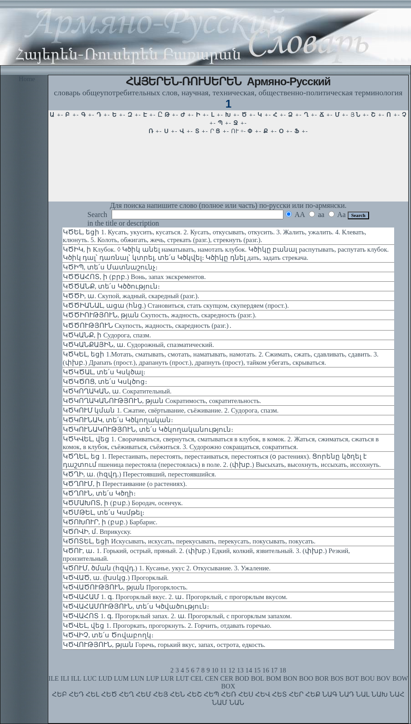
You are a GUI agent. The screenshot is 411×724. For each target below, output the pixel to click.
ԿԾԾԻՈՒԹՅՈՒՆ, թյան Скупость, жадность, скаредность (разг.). (160, 315)
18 (282, 670)
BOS (337, 678)
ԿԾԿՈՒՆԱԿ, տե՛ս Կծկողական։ (118, 420)
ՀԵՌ (228, 694)
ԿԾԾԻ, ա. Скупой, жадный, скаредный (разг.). (131, 296)
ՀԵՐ (296, 694)
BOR (322, 678)
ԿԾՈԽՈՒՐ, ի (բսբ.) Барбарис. (110, 522)
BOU (367, 678)
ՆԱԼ (363, 694)
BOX (228, 686)
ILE (53, 678)
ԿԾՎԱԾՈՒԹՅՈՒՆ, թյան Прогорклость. (125, 587)
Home (27, 79)
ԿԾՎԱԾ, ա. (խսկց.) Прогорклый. (116, 577)
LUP (152, 678)
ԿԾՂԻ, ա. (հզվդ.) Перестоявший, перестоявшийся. (139, 474)
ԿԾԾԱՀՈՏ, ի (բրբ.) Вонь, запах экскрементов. (134, 276)
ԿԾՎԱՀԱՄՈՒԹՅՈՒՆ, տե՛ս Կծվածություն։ (136, 606)
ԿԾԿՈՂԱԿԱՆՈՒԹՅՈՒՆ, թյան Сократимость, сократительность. (162, 400)
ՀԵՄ (143, 694)
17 (274, 670)
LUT (182, 678)
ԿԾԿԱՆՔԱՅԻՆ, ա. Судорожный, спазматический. (138, 344)
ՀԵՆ (177, 694)
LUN (137, 678)
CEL (196, 678)
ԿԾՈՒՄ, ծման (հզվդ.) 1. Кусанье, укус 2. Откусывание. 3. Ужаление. (167, 568)
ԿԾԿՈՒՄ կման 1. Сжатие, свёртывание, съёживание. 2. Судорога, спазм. (171, 410)
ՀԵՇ (194, 694)
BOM (273, 678)
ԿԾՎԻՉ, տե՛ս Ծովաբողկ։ (108, 635)
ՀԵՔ (312, 694)
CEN (211, 678)
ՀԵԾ (109, 694)
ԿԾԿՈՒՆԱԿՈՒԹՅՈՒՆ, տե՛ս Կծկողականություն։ (148, 429)
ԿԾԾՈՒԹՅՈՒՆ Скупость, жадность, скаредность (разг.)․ (147, 325)
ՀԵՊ (211, 694)
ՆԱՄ (219, 702)
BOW (400, 678)
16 (265, 670)
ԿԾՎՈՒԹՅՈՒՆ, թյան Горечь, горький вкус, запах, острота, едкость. (164, 644)
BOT (352, 678)
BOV (383, 678)
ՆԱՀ (397, 694)
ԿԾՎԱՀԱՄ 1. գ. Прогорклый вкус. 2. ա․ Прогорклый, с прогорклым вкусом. (175, 596)
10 (214, 670)
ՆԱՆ (236, 702)
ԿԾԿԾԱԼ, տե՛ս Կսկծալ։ (104, 372)
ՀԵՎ (262, 694)
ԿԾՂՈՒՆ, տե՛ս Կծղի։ (99, 493)
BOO (306, 678)
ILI (65, 678)
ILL (76, 678)
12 (231, 670)
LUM (121, 678)
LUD (105, 678)
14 (249, 670)
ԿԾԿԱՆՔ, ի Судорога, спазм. (107, 335)
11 (223, 670)
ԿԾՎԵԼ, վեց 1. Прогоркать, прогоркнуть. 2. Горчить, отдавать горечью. (167, 625)
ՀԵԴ (76, 694)
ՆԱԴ (346, 694)
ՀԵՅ (160, 694)
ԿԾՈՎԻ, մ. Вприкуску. (97, 531)
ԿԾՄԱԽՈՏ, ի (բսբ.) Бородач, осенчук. (123, 503)
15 (257, 670)
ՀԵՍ (245, 694)
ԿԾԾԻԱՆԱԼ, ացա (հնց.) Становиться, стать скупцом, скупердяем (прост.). (176, 305)
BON (290, 678)
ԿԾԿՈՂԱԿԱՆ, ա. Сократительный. (117, 391)
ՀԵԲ (59, 694)
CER (226, 678)
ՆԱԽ (379, 694)
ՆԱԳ (329, 694)
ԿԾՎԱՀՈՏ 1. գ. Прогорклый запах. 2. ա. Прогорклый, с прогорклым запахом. (177, 616)
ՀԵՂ (126, 694)
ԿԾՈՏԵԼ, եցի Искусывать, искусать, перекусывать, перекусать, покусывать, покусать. (189, 541)
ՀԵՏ (279, 694)
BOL (257, 678)
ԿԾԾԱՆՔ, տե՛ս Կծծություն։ (111, 286)
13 (240, 670)
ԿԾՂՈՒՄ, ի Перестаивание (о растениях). (125, 483)
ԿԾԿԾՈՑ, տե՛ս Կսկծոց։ (105, 381)
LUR (167, 678)
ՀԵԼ (92, 694)
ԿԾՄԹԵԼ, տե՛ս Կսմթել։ (103, 512)
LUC (90, 678)
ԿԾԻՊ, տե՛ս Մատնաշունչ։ (110, 267)
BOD (242, 678)
